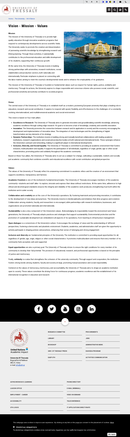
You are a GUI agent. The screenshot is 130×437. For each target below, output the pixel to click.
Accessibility (15, 401)
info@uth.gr (20, 365)
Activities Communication (96, 357)
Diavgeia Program (93, 351)
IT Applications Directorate (78, 407)
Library (51, 338)
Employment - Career (19, 395)
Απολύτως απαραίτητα (26, 427)
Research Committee (56, 332)
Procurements (92, 332)
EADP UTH (51, 357)
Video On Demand (73, 395)
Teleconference (73, 401)
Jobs (88, 338)
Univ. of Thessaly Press (57, 351)
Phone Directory (74, 382)
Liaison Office (16, 388)
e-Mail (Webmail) (73, 388)
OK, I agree (111, 434)
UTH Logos (14, 407)
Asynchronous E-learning (21, 382)
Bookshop (52, 345)
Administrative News (94, 345)
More (112, 422)
